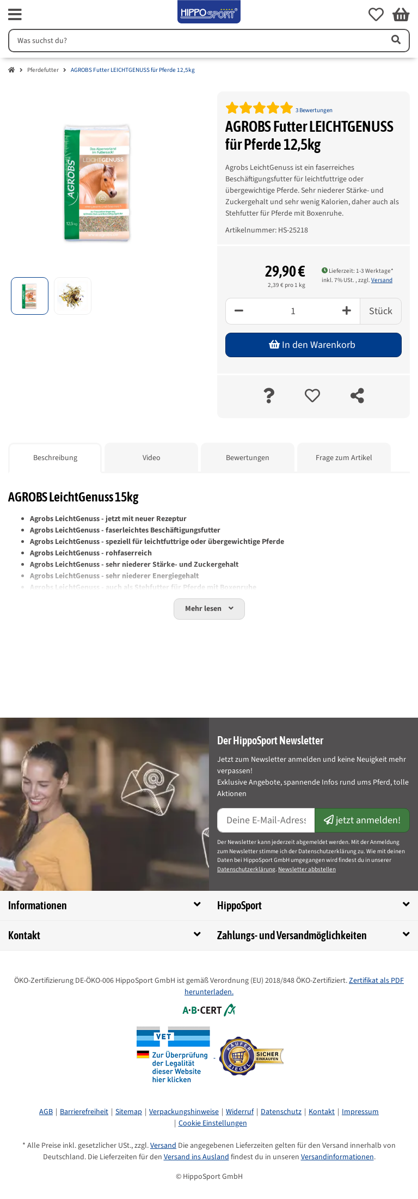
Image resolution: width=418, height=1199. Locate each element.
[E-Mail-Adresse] (266, 820)
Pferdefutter (43, 70)
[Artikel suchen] (395, 40)
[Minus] (238, 311)
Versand (381, 280)
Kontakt (322, 1111)
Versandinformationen (337, 1157)
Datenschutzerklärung (246, 869)
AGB (46, 1111)
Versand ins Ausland (196, 1157)
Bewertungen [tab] (247, 457)
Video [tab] (152, 457)
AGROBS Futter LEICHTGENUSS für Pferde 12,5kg (133, 70)
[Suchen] (194, 40)
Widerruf (240, 1111)
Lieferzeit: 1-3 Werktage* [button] (358, 271)
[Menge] (292, 311)
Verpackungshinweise (184, 1111)
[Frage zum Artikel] (268, 396)
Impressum (360, 1111)
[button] (376, 15)
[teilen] (357, 396)
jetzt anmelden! (362, 820)
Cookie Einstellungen (213, 1123)
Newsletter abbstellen (307, 869)
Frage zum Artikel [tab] (344, 457)
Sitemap (128, 1111)
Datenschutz (281, 1111)
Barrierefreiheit (84, 1111)
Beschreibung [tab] (55, 457)
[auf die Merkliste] (312, 396)
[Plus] (347, 311)
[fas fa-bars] (15, 14)
